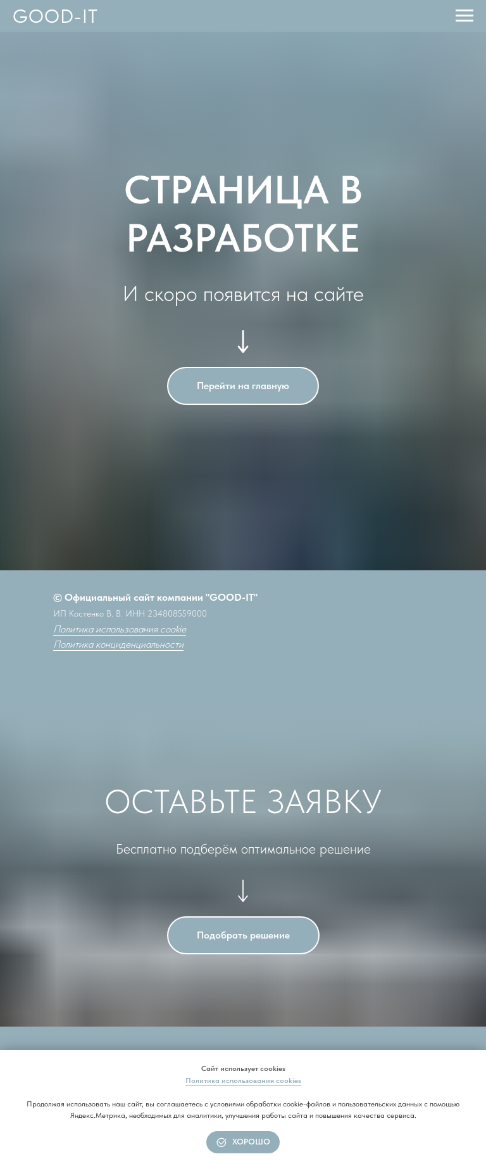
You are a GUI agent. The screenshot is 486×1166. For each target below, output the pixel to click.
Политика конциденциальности (118, 644)
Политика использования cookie (119, 629)
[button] (243, 935)
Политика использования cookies (243, 1080)
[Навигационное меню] (464, 16)
